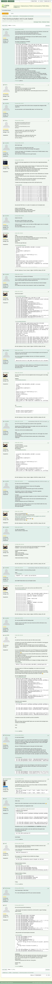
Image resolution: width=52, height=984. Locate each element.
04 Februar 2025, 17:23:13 (19, 798)
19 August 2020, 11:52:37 (19, 103)
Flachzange (7, 735)
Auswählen (20, 245)
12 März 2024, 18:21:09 (19, 635)
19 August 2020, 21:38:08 (19, 120)
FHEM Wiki (45, 6)
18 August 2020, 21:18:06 (19, 29)
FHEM (31, 6)
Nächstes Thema (45, 21)
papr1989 (6, 635)
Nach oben (4, 969)
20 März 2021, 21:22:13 (19, 274)
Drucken (47, 25)
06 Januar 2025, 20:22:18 (19, 735)
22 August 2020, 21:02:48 (19, 215)
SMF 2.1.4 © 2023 (4, 982)
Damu (5, 84)
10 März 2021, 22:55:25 (19, 233)
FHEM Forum (5, 6)
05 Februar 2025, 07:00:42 (19, 888)
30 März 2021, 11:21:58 (19, 421)
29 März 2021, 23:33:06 (19, 350)
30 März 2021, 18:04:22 (19, 481)
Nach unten (4, 25)
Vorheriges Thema (37, 21)
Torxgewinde (7, 778)
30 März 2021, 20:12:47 (19, 567)
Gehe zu (32, 975)
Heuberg (6, 233)
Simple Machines (10, 982)
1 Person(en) (17, 80)
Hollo (5, 160)
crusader (6, 29)
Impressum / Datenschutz (21, 6)
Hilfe (33, 982)
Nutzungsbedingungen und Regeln (40, 982)
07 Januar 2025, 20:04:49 (19, 778)
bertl (5, 798)
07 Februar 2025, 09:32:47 (19, 905)
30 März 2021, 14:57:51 (19, 442)
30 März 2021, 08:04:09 (19, 372)
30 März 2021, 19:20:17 (19, 527)
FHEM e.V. (17, 7)
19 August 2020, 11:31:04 (19, 84)
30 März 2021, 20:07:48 (20, 544)
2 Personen (17, 731)
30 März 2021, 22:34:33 (19, 585)
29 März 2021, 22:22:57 (19, 291)
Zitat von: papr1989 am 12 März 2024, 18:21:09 (25, 808)
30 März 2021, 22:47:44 (19, 618)
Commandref (37, 6)
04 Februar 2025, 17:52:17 (19, 843)
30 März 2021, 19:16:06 (19, 511)
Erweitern (24, 245)
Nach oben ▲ (49, 982)
